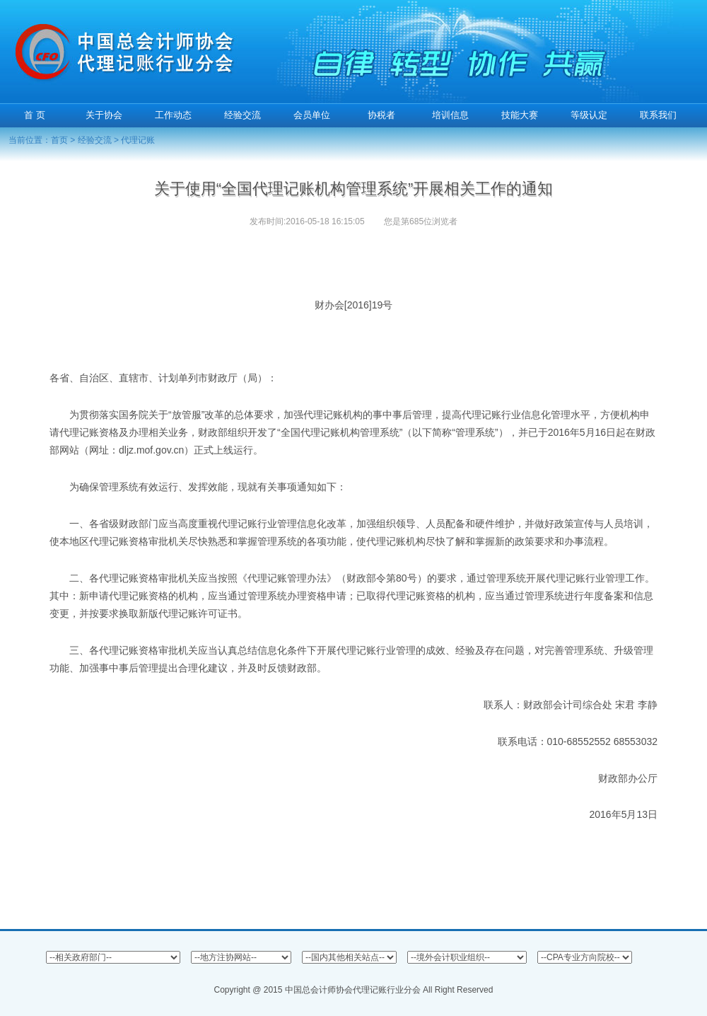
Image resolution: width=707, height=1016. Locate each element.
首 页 (34, 115)
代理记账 (138, 140)
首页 (59, 140)
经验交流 (95, 140)
